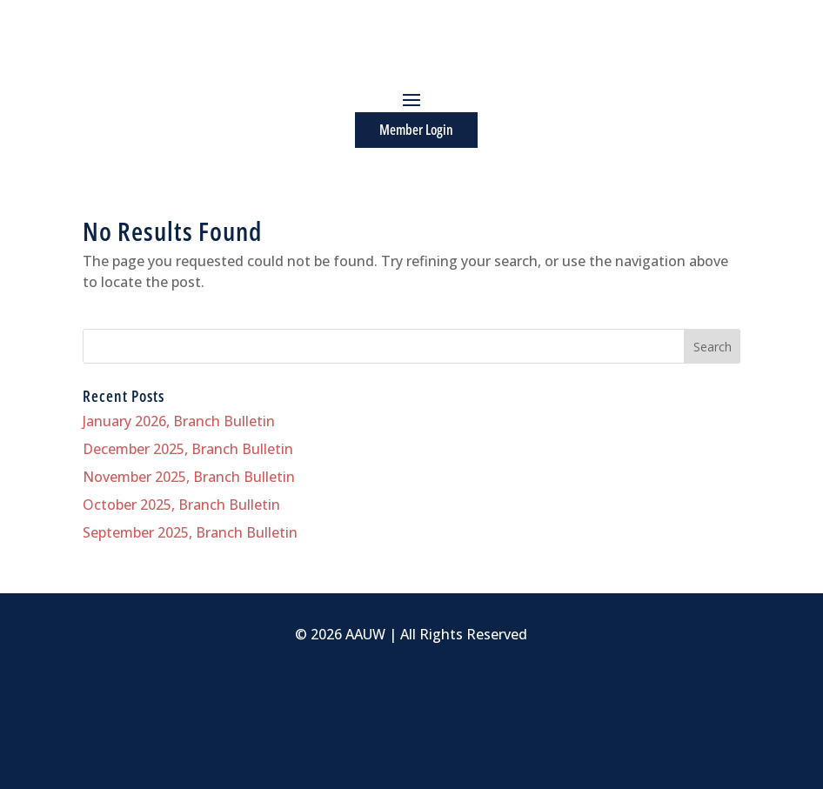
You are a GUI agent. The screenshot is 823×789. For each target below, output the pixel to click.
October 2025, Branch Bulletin (181, 504)
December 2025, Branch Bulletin (188, 448)
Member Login (416, 129)
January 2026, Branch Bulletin (179, 421)
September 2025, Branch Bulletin (190, 532)
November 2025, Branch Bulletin (189, 476)
